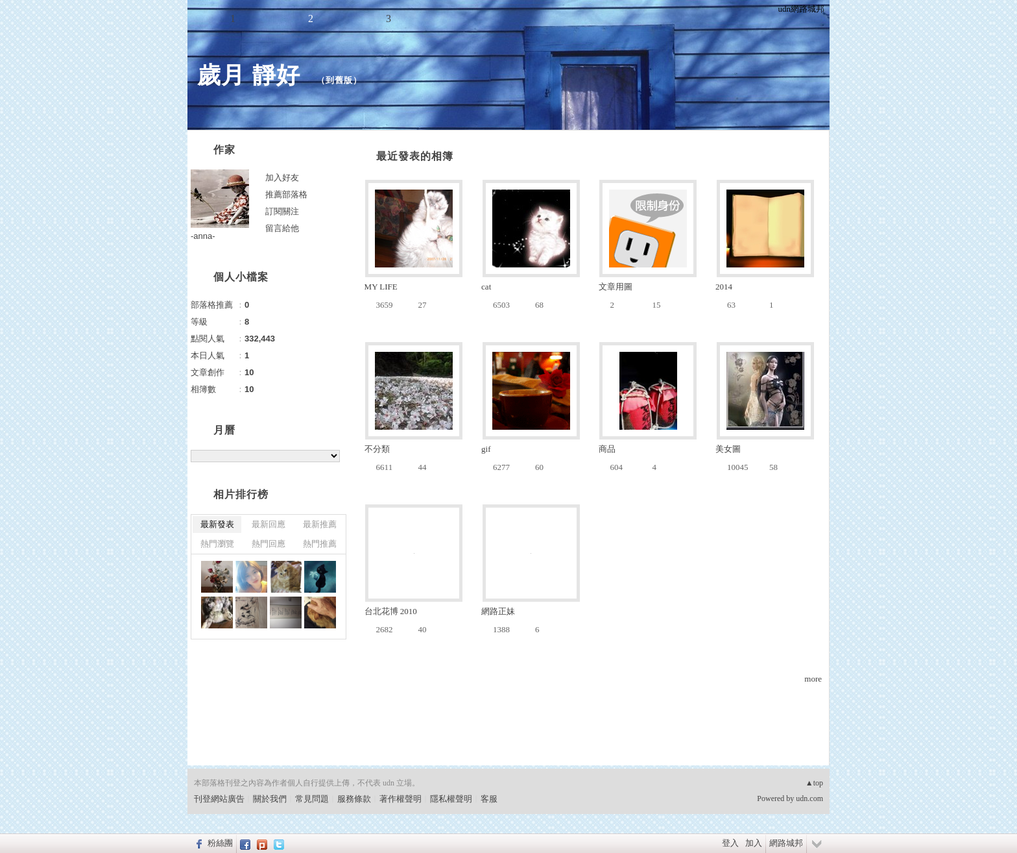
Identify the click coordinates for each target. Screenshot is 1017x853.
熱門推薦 (320, 544)
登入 (730, 843)
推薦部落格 (286, 194)
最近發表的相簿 (414, 156)
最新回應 (268, 524)
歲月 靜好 (252, 75)
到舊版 (339, 80)
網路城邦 (786, 843)
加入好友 (282, 177)
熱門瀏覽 (217, 544)
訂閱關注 (282, 211)
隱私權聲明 (451, 799)
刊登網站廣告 (219, 799)
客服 (489, 799)
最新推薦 (320, 524)
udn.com (809, 798)
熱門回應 (268, 544)
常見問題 (312, 799)
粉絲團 (220, 843)
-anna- (203, 236)
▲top (814, 782)
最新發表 (217, 524)
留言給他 (282, 228)
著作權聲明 (400, 799)
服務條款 (354, 799)
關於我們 (270, 799)
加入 (753, 843)
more (813, 679)
